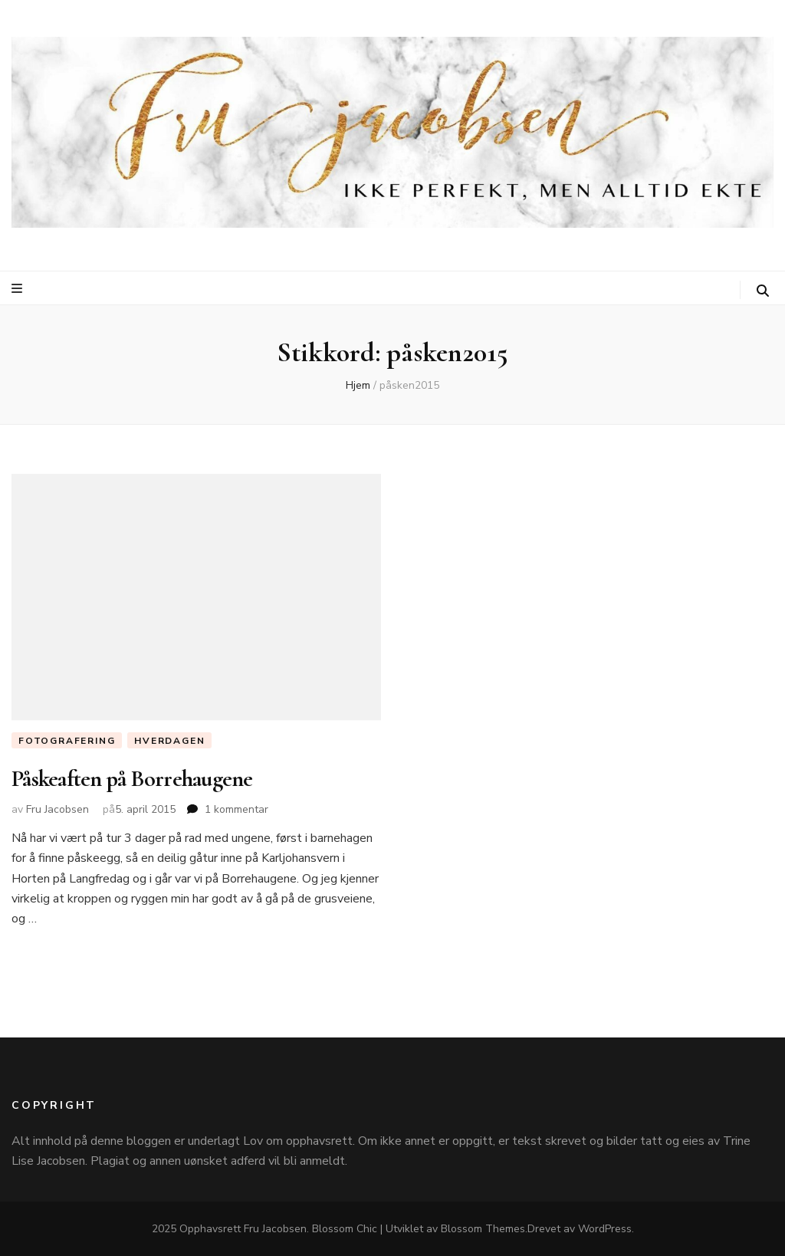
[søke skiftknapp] (763, 291)
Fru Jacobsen (57, 809)
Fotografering (66, 741)
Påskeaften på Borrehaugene (132, 778)
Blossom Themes (483, 1228)
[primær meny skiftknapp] (18, 288)
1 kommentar (236, 809)
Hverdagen (169, 741)
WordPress (605, 1228)
